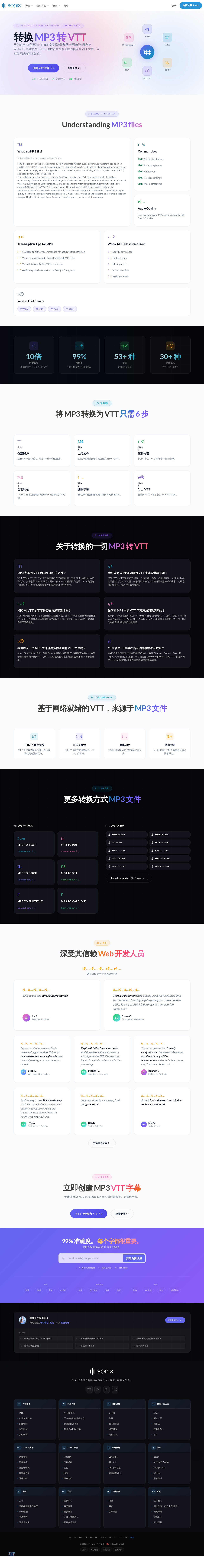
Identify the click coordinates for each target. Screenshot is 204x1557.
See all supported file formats (129, 878)
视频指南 (65, 1323)
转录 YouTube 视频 (72, 1430)
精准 (119, 1380)
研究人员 (158, 1419)
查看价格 (74, 68)
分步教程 (68, 1512)
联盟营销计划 (115, 1474)
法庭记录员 (24, 1468)
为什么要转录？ (71, 1517)
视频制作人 (159, 1430)
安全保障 (158, 1523)
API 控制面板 (115, 1468)
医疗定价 (68, 1479)
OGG (70, 309)
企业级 (112, 1414)
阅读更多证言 (102, 1143)
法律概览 (23, 1457)
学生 (156, 1435)
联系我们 (158, 1517)
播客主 (157, 1424)
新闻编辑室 (114, 1424)
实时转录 (23, 1435)
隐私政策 (106, 1551)
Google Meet (159, 1468)
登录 (174, 5)
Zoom (156, 1457)
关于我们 (158, 1501)
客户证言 (113, 1512)
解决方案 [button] (41, 5)
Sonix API (113, 1457)
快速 (112, 1380)
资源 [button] (55, 5)
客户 (111, 1507)
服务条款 (118, 1551)
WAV (24, 309)
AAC (54, 309)
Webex (157, 1474)
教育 (111, 1419)
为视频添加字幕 (71, 1424)
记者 (156, 1414)
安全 (127, 1380)
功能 (21, 1414)
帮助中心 (44, 1323)
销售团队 (113, 1435)
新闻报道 (158, 1512)
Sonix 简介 (23, 1512)
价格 (66, 5)
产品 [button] (28, 5)
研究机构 (113, 1430)
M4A (39, 309)
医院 (66, 1474)
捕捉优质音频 (70, 1523)
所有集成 (158, 1479)
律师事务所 (24, 1474)
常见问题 (68, 1507)
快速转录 (23, 1424)
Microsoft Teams (161, 1463)
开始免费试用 (133, 1258)
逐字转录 (23, 1430)
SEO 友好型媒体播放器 (74, 1419)
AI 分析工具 (69, 1414)
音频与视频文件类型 (28, 1507)
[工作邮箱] (95, 1259)
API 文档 (113, 1463)
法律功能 (23, 1463)
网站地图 (94, 1551)
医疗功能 (68, 1463)
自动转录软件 (25, 1419)
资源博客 (23, 1517)
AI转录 (98, 1380)
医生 (66, 1468)
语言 (21, 1501)
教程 (52, 1323)
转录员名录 (24, 1523)
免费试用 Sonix (191, 5)
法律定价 (23, 1479)
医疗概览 (68, 1457)
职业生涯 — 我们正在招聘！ (166, 1507)
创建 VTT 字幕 (43, 67)
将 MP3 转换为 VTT (88, 1213)
